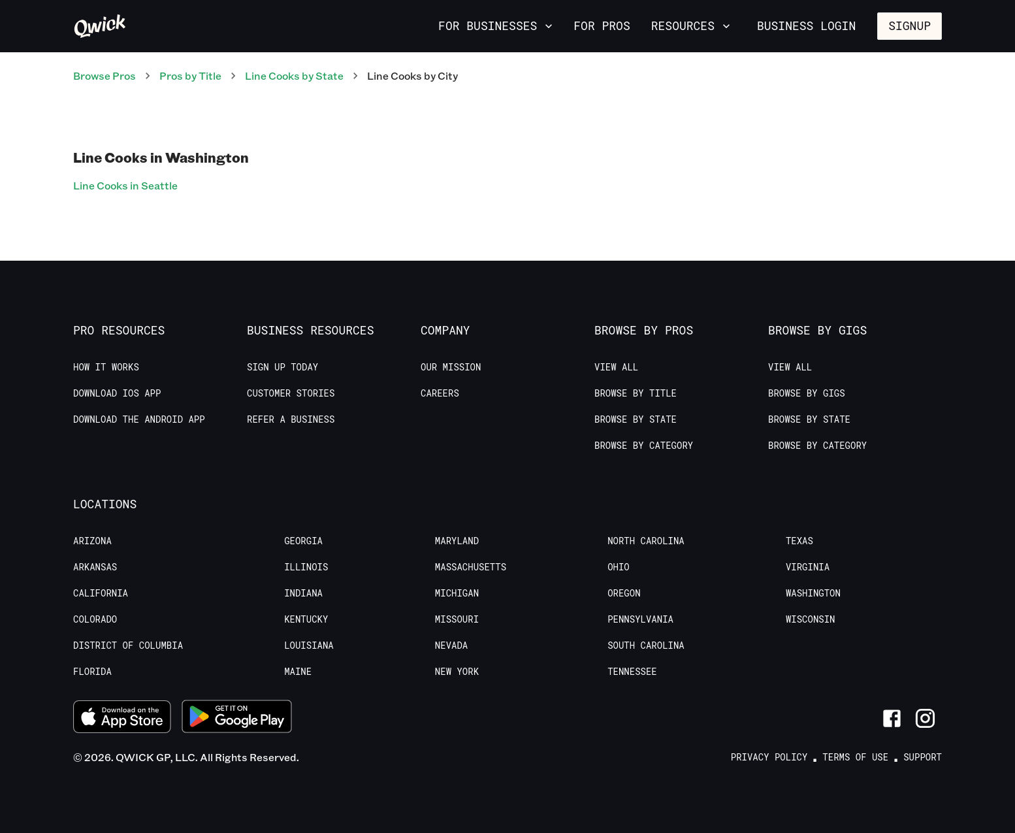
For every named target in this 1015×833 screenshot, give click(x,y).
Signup (909, 25)
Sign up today (282, 367)
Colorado (95, 619)
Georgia (303, 541)
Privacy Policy (769, 757)
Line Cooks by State (294, 75)
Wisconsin (810, 619)
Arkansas (95, 567)
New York (457, 672)
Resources (692, 25)
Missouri (457, 619)
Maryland (457, 541)
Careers (440, 393)
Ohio (618, 567)
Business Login (806, 25)
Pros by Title (190, 75)
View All (616, 367)
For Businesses (496, 25)
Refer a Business (290, 419)
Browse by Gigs (806, 393)
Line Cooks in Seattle (125, 185)
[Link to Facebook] (892, 718)
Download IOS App (117, 393)
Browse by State (635, 419)
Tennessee (632, 672)
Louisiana (309, 645)
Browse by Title (635, 393)
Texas (799, 541)
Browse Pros (104, 75)
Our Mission (451, 367)
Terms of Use (855, 757)
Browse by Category (643, 445)
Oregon (623, 593)
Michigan (457, 593)
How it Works (106, 367)
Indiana (303, 593)
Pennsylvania (640, 619)
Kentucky (306, 619)
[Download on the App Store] (122, 718)
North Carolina (646, 541)
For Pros (601, 25)
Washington (813, 593)
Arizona (92, 541)
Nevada (451, 645)
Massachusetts (470, 567)
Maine (298, 672)
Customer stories (290, 393)
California (100, 593)
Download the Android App (139, 419)
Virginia (808, 567)
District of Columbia (128, 645)
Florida (92, 672)
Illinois (306, 567)
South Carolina (646, 645)
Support (922, 757)
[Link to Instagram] (925, 718)
